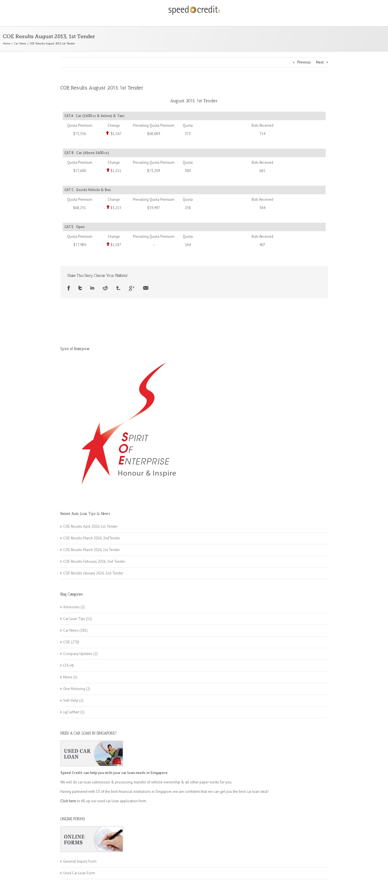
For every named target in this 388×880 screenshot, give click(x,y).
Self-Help (70, 700)
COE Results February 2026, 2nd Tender (94, 561)
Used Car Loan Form (79, 873)
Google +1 (132, 288)
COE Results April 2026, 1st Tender (90, 526)
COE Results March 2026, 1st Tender (91, 549)
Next (320, 62)
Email (146, 288)
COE (66, 642)
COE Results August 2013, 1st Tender (101, 88)
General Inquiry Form (80, 861)
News (67, 677)
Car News (20, 43)
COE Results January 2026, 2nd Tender (93, 573)
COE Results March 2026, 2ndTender (91, 538)
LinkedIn (92, 288)
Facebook (68, 288)
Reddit (105, 288)
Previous (304, 62)
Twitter (80, 288)
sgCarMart (71, 712)
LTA (66, 665)
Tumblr (118, 288)
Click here (68, 801)
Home (6, 43)
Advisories (71, 607)
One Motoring (74, 688)
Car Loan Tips (74, 618)
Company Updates (78, 653)
